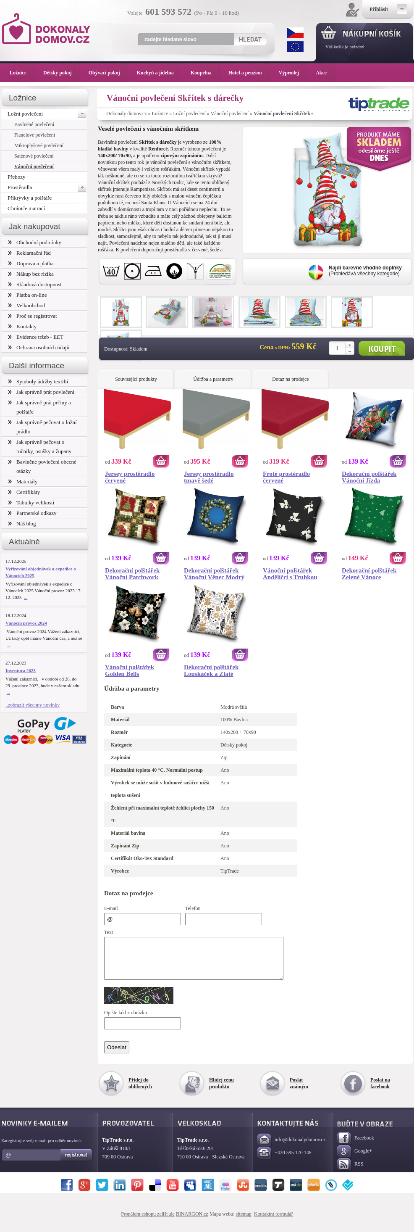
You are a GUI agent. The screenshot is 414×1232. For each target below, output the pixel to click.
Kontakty (22, 326)
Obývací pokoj (108, 72)
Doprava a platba (31, 263)
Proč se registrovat (32, 316)
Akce (322, 72)
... (25, 597)
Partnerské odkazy (32, 513)
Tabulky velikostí (31, 502)
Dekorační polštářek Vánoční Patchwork (132, 573)
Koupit (382, 348)
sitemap (244, 1221)
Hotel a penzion (249, 72)
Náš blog (22, 523)
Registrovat (76, 1162)
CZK (295, 32)
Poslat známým (299, 1090)
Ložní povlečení (189, 113)
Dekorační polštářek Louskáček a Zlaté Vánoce (211, 670)
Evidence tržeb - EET (35, 337)
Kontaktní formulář (273, 1221)
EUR (295, 46)
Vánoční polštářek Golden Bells (129, 670)
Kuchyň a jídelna (159, 72)
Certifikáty (24, 492)
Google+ (354, 1159)
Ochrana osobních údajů (38, 347)
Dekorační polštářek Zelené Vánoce (369, 573)
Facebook (355, 1146)
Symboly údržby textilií (38, 381)
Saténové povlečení (34, 156)
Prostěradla (47, 187)
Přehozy (17, 177)
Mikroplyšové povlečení (38, 145)
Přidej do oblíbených (140, 1090)
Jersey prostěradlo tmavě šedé (208, 477)
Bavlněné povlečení (34, 124)
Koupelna (205, 72)
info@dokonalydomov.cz (291, 1147)
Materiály (22, 481)
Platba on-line (27, 295)
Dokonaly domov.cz (126, 113)
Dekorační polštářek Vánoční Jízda (369, 477)
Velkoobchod (26, 305)
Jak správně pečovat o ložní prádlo (42, 427)
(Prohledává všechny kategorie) (365, 271)
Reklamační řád (29, 253)
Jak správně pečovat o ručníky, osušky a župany (39, 446)
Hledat (250, 39)
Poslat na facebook (380, 1090)
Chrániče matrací (26, 208)
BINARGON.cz (192, 1221)
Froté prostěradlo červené (286, 477)
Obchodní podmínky (34, 242)
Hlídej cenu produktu (221, 1090)
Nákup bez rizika (31, 274)
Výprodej (293, 72)
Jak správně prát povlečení (41, 392)
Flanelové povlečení (34, 135)
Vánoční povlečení (230, 113)
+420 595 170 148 (284, 1160)
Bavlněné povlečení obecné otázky (42, 466)
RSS (350, 1172)
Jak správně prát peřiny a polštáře (39, 407)
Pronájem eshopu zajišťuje (148, 1221)
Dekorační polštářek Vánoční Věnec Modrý (214, 573)
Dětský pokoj (61, 72)
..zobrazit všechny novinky (32, 705)
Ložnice (160, 113)
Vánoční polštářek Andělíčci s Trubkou (290, 573)
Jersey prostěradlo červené (130, 477)
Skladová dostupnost (35, 284)
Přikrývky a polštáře (30, 198)
